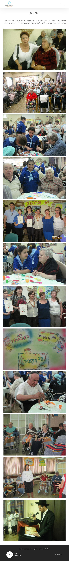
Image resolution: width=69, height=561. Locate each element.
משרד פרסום (58, 555)
